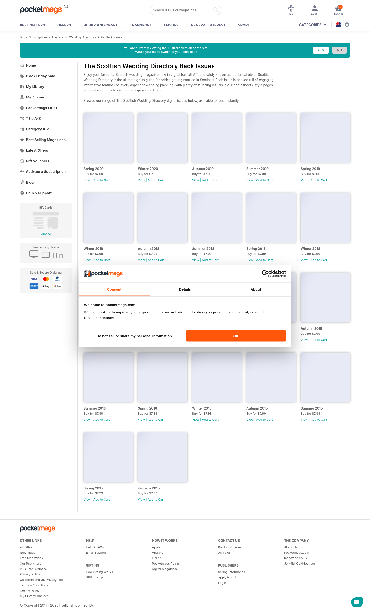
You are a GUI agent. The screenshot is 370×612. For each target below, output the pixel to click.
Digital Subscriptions (33, 37)
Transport (141, 25)
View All (45, 233)
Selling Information (231, 572)
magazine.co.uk (295, 558)
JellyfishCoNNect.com (300, 563)
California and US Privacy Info (41, 580)
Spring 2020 (94, 169)
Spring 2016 (147, 408)
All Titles (26, 547)
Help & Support (36, 193)
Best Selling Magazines (43, 139)
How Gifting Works (99, 572)
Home (28, 65)
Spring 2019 (310, 169)
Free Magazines (31, 558)
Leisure (171, 25)
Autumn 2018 (148, 249)
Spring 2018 (256, 249)
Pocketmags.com (296, 552)
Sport (244, 25)
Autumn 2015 (257, 408)
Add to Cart (101, 180)
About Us (291, 547)
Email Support (96, 552)
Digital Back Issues (109, 37)
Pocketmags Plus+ (39, 108)
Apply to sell (227, 577)
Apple (156, 547)
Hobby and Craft (100, 25)
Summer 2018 (203, 249)
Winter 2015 (201, 408)
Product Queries (230, 547)
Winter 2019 (93, 249)
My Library (32, 86)
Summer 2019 (257, 169)
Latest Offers (34, 150)
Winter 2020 (148, 169)
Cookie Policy (29, 590)
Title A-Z (30, 118)
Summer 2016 (95, 408)
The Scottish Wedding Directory (73, 37)
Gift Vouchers (34, 161)
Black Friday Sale (37, 76)
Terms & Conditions (34, 585)
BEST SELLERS (32, 25)
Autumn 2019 (203, 169)
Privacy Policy (30, 574)
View (87, 180)
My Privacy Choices (34, 596)
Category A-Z (34, 129)
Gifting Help (94, 577)
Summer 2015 (312, 408)
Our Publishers (30, 563)
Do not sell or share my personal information (134, 336)
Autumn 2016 (311, 328)
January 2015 (149, 488)
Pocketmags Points (166, 563)
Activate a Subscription (43, 171)
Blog (27, 182)
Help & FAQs (95, 547)
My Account (33, 97)
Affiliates (224, 552)
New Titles (27, 552)
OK (236, 336)
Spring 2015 (93, 488)
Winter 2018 (310, 249)
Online (156, 558)
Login (222, 583)
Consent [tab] (114, 289)
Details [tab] (185, 289)
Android (157, 552)
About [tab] (256, 289)
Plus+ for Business (33, 569)
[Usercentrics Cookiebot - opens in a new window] (265, 273)
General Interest (208, 25)
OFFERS (64, 25)
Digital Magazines (165, 569)
